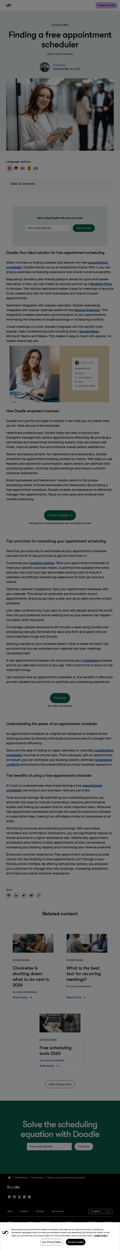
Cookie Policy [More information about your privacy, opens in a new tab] (101, 1241)
